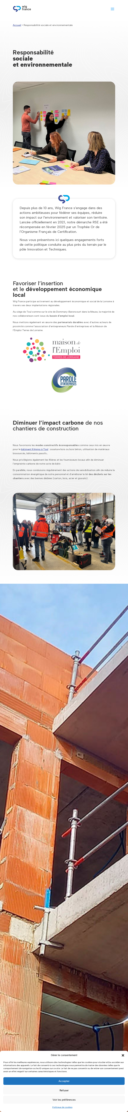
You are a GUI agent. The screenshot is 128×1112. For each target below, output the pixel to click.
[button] (123, 1055)
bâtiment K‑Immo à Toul (34, 449)
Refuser (64, 1090)
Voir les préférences (64, 1099)
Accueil (17, 25)
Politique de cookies (62, 1107)
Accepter (64, 1081)
